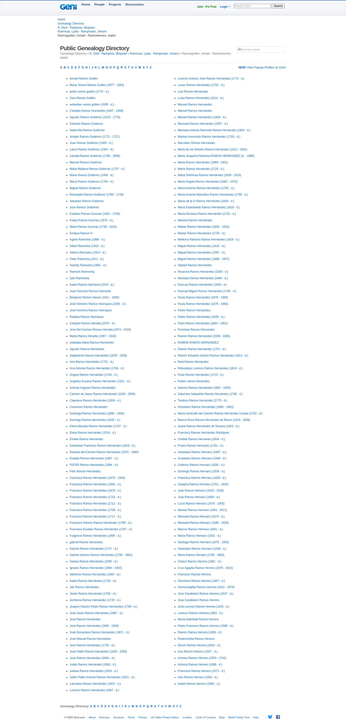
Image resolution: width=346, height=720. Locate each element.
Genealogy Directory (71, 23)
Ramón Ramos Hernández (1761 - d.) (202, 349)
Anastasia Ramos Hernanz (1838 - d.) (202, 458)
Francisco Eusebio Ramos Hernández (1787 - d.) (101, 529)
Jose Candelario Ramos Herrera (198, 600)
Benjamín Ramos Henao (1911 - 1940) (94, 297)
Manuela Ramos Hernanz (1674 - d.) (201, 516)
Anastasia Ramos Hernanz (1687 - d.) (202, 452)
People (99, 4)
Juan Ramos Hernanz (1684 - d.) (199, 497)
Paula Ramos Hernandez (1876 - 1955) (203, 297)
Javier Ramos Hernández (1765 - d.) (93, 593)
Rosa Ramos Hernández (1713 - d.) (200, 374)
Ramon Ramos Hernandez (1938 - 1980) (204, 336)
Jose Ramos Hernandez (85, 619)
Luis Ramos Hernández (193, 91)
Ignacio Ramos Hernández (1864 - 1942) (96, 568)
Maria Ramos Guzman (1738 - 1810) (93, 226)
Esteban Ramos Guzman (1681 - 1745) (95, 213)
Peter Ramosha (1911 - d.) (87, 259)
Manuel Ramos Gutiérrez (86, 162)
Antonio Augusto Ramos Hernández (93, 387)
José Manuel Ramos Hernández (90, 638)
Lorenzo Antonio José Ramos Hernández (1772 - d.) (211, 78)
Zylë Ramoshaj (79, 278)
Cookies (187, 717)
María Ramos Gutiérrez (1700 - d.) (92, 181)
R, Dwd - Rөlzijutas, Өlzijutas (76, 27)
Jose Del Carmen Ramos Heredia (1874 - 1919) (100, 329)
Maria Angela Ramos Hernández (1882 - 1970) (208, 181)
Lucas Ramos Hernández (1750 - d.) (201, 85)
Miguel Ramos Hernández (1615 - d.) (201, 246)
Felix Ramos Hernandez (85, 471)
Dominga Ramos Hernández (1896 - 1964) (97, 413)
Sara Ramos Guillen (82, 98)
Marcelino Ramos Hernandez (196, 143)
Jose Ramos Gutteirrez (84, 207)
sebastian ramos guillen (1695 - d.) (92, 104)
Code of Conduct (206, 717)
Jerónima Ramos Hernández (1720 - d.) (95, 600)
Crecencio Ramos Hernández (88, 407)
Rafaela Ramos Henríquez (87, 317)
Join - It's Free (206, 6)
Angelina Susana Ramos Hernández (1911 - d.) (100, 381)
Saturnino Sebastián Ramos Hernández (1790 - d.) (210, 394)
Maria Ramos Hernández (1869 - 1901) (203, 162)
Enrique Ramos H (81, 233)
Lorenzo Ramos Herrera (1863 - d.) (200, 613)
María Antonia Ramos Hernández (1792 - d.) (206, 188)
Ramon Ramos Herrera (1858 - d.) (200, 632)
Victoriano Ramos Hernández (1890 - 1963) (206, 407)
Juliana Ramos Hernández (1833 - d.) (94, 671)
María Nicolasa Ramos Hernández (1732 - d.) (207, 213)
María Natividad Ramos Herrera (198, 619)
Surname (118, 717)
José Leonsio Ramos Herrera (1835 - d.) (203, 606)
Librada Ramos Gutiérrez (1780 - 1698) (95, 156)
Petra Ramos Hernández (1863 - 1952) (203, 323)
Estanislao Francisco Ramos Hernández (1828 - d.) (102, 445)
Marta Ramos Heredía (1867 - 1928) (93, 336)
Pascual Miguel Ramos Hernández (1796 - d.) (207, 291)
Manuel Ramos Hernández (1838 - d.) (202, 117)
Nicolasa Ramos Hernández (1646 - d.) (203, 278)
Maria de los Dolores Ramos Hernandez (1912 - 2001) (212, 149)
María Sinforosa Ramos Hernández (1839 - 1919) (209, 175)
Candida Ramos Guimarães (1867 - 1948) (96, 110)
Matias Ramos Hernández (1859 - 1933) (203, 226)
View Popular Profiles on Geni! (262, 67)
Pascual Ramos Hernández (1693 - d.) (202, 284)
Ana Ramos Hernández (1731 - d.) (92, 361)
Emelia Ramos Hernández (86, 439)
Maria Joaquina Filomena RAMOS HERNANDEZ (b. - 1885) (216, 156)
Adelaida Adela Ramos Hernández (92, 342)
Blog (221, 717)
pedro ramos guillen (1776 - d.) (89, 91)
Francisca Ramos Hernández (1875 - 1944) (97, 478)
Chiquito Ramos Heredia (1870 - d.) (92, 323)
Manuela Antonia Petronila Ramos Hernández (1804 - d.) (214, 130)
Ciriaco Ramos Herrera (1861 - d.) (199, 561)
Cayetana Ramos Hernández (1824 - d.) (95, 400)
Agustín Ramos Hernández (87, 349)
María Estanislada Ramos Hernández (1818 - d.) (209, 207)
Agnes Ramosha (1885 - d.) (87, 239)
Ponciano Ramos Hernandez (196, 329)
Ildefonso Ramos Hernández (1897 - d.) (95, 574)
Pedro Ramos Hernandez (194, 310)
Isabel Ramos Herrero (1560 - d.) (199, 683)
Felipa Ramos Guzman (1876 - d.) (91, 220)
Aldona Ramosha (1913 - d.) (88, 252)
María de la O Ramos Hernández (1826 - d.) (206, 201)
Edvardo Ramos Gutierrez (86, 123)
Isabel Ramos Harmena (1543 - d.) (92, 284)
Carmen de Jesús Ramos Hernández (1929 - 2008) (102, 394)
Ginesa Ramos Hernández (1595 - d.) (94, 561)
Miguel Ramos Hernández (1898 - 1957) (203, 259)
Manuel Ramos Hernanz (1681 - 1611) (202, 510)
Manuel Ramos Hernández (195, 110)
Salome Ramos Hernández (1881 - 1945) (204, 387)
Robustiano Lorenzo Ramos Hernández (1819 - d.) (210, 368)
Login (224, 6)
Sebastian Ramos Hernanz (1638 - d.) (202, 548)
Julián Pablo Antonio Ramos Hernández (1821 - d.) (102, 677)
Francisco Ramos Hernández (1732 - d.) (95, 497)
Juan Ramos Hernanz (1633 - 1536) (201, 490)
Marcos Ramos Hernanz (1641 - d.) (200, 529)
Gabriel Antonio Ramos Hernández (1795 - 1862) (101, 555)
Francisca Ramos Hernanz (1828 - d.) (202, 478)
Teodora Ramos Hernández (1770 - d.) (202, 400)
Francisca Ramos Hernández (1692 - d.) (95, 484)
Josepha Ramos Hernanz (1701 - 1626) (203, 484)
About (92, 717)
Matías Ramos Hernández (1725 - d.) (201, 233)
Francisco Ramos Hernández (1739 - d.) (95, 510)
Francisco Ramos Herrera (194, 574)
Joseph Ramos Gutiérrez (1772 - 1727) (95, 136)
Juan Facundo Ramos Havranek (90, 291)
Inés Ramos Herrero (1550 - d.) (198, 677)
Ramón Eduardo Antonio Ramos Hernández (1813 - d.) (213, 355)
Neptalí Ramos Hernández (195, 265)
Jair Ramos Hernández (84, 587)
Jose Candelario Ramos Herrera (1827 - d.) (205, 593)
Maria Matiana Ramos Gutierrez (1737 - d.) (97, 169)
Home (85, 4)
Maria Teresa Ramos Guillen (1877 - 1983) (97, 85)
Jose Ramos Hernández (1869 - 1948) (94, 626)
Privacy (142, 717)
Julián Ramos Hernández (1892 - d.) (93, 664)
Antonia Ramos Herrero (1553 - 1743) (202, 658)
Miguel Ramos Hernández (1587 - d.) (201, 252)
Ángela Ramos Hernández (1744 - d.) (93, 374)
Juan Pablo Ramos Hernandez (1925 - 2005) (98, 651)
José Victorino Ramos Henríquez (91, 310)
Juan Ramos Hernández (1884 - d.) (92, 658)
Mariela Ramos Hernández (195, 220)
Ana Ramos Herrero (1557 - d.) (197, 651)
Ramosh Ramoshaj (82, 271)
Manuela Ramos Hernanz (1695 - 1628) (203, 522)
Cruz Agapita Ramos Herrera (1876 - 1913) (205, 568)
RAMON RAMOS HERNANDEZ (198, 342)
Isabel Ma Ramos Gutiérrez (87, 130)
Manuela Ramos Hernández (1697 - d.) (203, 123)
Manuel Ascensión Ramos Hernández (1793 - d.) (209, 136)
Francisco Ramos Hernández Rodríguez (203, 432)
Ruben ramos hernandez (194, 381)
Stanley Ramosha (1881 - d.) (88, 265)
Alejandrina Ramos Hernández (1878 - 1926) (98, 355)
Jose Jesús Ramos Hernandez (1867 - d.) (96, 613)
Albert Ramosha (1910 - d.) (87, 246)
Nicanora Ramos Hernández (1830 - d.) (203, 271)
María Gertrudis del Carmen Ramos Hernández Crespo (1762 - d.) (220, 413)
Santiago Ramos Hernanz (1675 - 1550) (203, 542)
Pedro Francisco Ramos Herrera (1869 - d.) (205, 626)
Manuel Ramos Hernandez (195, 104)
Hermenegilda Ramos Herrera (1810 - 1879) (206, 587)
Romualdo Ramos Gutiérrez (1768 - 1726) (97, 194)
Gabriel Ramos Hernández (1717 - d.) (94, 548)
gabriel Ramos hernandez (86, 542)
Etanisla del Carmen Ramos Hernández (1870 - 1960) (104, 452)
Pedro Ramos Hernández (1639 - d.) (201, 317)
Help (256, 717)
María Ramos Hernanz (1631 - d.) (199, 535)
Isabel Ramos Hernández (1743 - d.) (93, 581)
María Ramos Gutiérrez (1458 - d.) (92, 175)
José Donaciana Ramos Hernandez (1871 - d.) (99, 632)
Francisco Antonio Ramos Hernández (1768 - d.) (100, 522)
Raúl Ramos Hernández (193, 361)
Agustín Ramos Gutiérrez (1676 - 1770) (95, 117)
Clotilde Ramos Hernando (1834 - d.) (201, 439)
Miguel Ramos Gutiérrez (85, 188)
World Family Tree (238, 717)
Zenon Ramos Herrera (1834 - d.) (199, 645)
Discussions (134, 4)
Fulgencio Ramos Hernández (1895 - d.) (95, 535)
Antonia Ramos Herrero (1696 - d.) (200, 664)
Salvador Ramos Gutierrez (87, 201)
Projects (115, 4)
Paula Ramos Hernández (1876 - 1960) (203, 304)
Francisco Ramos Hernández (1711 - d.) (95, 503)
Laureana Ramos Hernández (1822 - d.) (95, 683)
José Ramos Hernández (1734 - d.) (92, 645)
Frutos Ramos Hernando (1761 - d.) (200, 445)
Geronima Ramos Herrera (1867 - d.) (201, 581)
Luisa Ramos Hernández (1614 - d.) (201, 98)
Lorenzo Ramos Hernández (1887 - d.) (94, 690)
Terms (131, 717)
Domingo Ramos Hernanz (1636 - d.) (201, 471)
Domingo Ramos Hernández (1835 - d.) (95, 420)
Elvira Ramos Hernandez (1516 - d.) (93, 432)
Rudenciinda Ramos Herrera (196, 638)
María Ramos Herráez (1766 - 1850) (201, 555)
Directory (104, 717)
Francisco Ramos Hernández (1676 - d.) (95, 490)
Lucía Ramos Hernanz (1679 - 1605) (201, 503)
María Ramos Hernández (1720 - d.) (201, 169)
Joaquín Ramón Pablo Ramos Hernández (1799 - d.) (103, 606)
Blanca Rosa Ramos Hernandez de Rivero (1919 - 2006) (214, 420)
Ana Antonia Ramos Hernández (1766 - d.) (97, 368)
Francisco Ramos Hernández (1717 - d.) (95, 516)
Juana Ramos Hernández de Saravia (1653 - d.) (208, 426)
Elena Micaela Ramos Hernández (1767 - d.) (98, 426)
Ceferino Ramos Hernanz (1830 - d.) (201, 465)
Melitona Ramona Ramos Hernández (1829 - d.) (208, 239)
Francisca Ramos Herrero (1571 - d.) (201, 671)
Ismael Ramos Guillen (84, 78)
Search (278, 6)
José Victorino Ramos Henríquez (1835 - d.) (98, 304)
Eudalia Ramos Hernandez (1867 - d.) (94, 458)
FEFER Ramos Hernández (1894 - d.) (94, 465)
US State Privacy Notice (165, 717)
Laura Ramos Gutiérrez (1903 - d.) (92, 149)
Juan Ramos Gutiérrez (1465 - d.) (91, 143)
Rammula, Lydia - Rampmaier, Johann (82, 31)
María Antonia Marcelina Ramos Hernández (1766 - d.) (213, 194)
